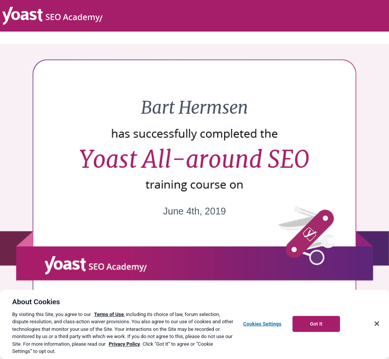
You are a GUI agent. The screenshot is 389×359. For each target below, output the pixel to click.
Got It (316, 324)
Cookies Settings (262, 324)
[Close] (376, 323)
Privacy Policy (124, 344)
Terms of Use (109, 314)
